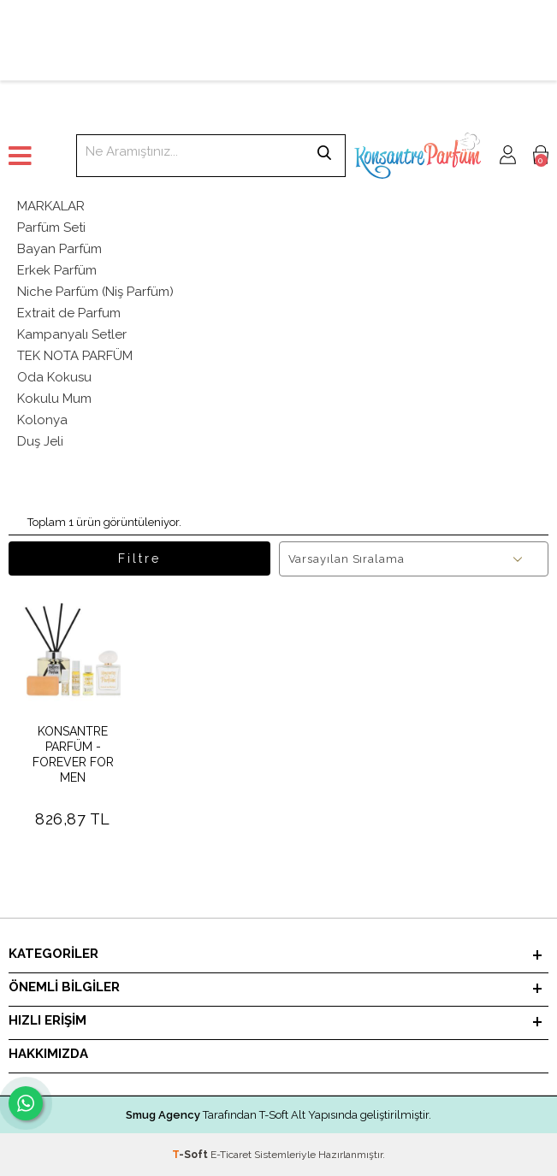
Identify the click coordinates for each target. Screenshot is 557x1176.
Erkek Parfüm (57, 270)
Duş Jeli (40, 441)
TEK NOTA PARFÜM (75, 355)
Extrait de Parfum (69, 313)
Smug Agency (163, 1114)
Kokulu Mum (54, 398)
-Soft (191, 1155)
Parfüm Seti (51, 227)
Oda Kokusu (54, 377)
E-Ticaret (231, 1155)
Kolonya (42, 420)
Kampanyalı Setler (72, 334)
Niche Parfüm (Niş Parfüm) (95, 291)
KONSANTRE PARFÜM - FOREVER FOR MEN (73, 754)
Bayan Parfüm (59, 249)
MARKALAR (51, 206)
